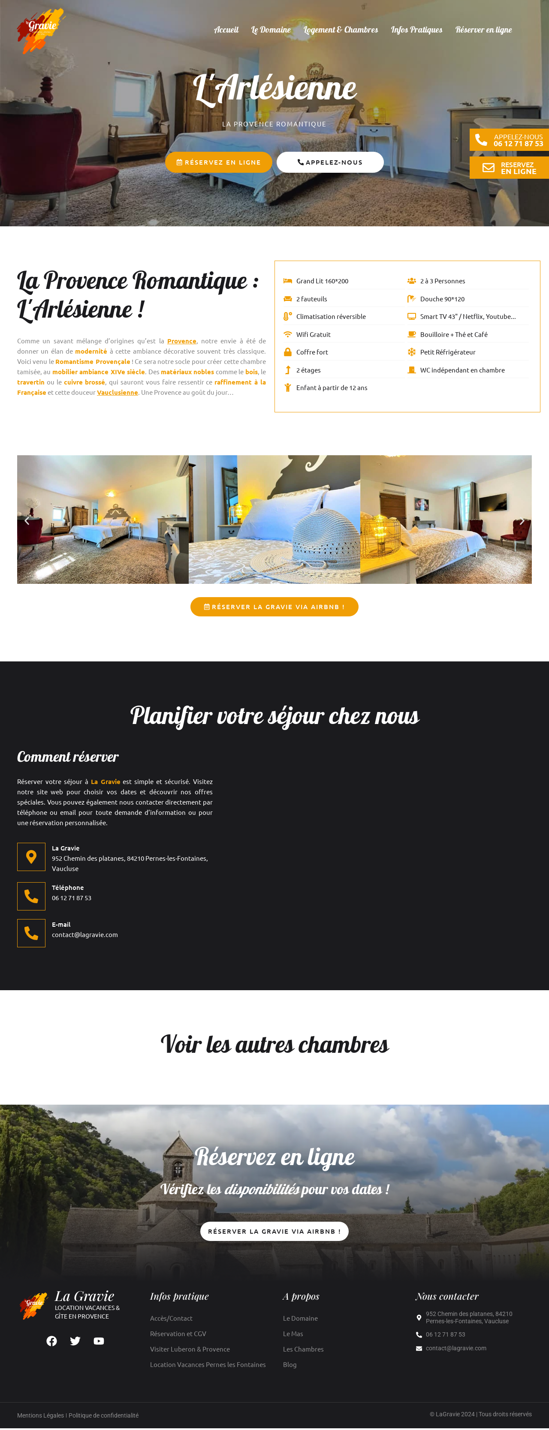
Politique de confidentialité (104, 1417)
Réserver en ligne (483, 31)
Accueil (226, 31)
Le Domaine (271, 31)
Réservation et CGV (178, 1335)
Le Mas (293, 1335)
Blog (290, 1366)
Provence (181, 340)
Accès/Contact (171, 1320)
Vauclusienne (117, 392)
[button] (26, 521)
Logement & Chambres (341, 31)
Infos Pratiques (417, 31)
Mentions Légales (40, 1417)
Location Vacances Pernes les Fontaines (208, 1366)
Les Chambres (303, 1350)
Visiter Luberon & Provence (190, 1350)
